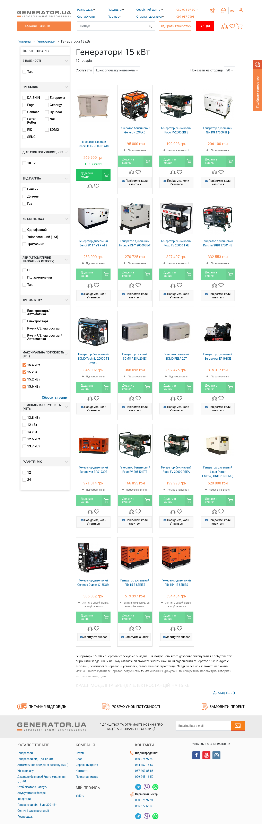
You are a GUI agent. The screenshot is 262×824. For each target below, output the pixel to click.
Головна (24, 41)
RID (29, 129)
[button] (86, 16)
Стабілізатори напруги (32, 787)
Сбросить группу (55, 398)
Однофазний (37, 229)
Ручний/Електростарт (44, 328)
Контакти (82, 770)
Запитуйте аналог (93, 637)
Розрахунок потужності (131, 706)
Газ (29, 203)
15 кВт (32, 372)
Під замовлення (39, 277)
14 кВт (32, 432)
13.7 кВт (33, 446)
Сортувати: (84, 70)
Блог (79, 759)
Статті (80, 753)
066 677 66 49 (144, 806)
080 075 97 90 (144, 759)
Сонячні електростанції (33, 810)
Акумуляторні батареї (31, 793)
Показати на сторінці (206, 70)
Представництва (87, 776)
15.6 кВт (33, 386)
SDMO (54, 129)
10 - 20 (32, 163)
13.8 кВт (33, 417)
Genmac (33, 112)
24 (29, 479)
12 (29, 472)
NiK (52, 119)
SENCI (31, 137)
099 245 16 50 (144, 776)
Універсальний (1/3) (42, 237)
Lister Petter (31, 121)
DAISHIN (33, 97)
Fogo (31, 105)
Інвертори (24, 798)
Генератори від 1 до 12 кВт (35, 759)
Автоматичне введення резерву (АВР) (42, 764)
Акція (205, 26)
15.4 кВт (33, 365)
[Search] (150, 25)
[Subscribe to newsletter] (238, 726)
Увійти (80, 795)
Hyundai (56, 112)
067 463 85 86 (144, 770)
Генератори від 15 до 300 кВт (36, 804)
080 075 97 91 (144, 800)
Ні (28, 270)
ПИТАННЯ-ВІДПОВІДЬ (41, 706)
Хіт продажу (25, 770)
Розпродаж (25, 816)
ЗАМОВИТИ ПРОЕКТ (223, 706)
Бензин (32, 189)
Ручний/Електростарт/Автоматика (44, 337)
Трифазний (35, 244)
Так (30, 71)
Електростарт (37, 321)
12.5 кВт (33, 439)
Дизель (33, 196)
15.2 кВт (33, 379)
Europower (58, 97)
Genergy (56, 105)
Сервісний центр (87, 764)
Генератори (45, 41)
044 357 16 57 (144, 764)
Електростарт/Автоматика (38, 312)
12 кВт (32, 425)
